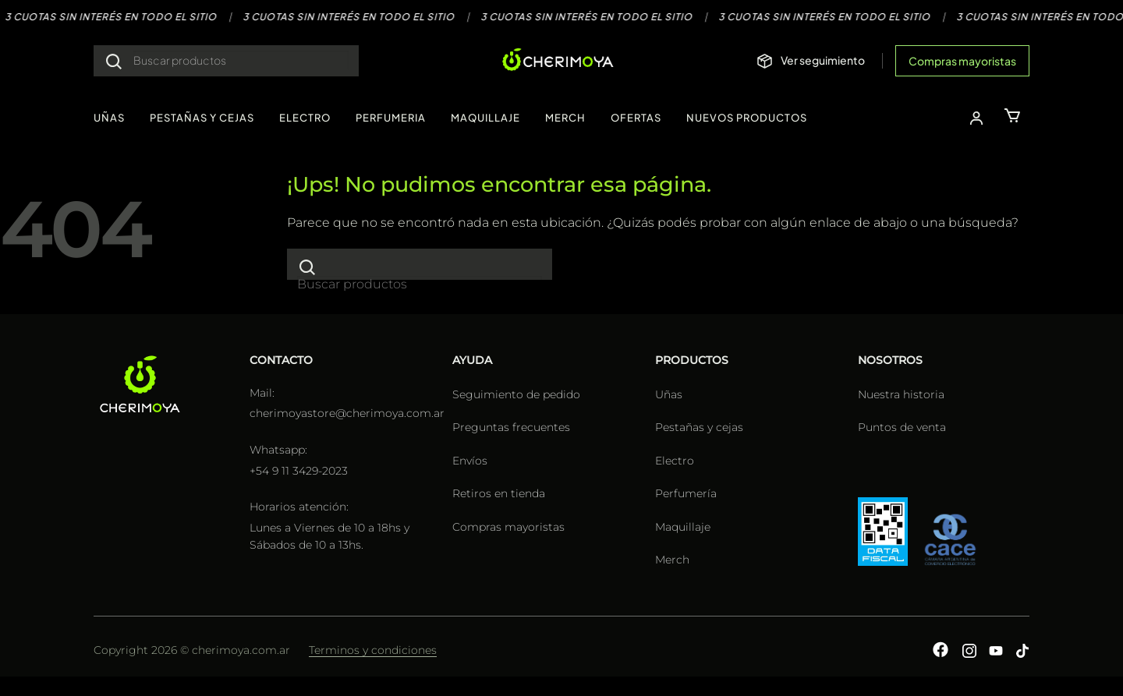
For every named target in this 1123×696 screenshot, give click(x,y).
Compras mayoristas (962, 61)
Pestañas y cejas (699, 427)
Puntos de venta (902, 427)
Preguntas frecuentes (511, 427)
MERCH (565, 117)
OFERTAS (636, 117)
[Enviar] (114, 61)
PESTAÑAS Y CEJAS (202, 117)
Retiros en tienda (498, 493)
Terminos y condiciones (373, 650)
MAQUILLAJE (485, 117)
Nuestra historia (901, 394)
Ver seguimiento (823, 60)
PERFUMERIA (391, 117)
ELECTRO (305, 117)
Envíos (469, 461)
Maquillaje (682, 527)
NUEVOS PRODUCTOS (746, 117)
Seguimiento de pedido (516, 394)
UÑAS (109, 117)
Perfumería (686, 493)
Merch (672, 560)
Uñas (668, 394)
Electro (674, 461)
